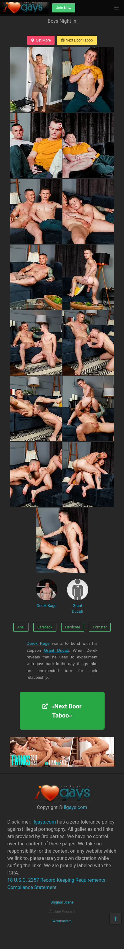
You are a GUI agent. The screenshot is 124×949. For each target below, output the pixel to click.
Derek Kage (46, 593)
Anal (21, 627)
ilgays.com (75, 807)
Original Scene (62, 902)
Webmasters (62, 921)
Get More (41, 40)
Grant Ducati (77, 596)
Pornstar (100, 627)
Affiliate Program (62, 912)
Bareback (44, 627)
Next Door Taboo (77, 40)
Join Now (63, 8)
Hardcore (72, 627)
